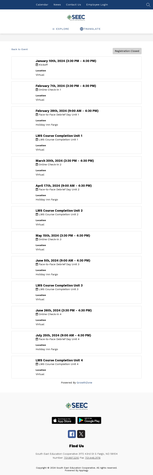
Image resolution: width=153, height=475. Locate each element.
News (57, 4)
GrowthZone (84, 382)
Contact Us (73, 4)
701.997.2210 (71, 457)
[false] (148, 6)
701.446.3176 (92, 457)
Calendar (42, 4)
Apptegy (83, 470)
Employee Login (97, 4)
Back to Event (19, 49)
